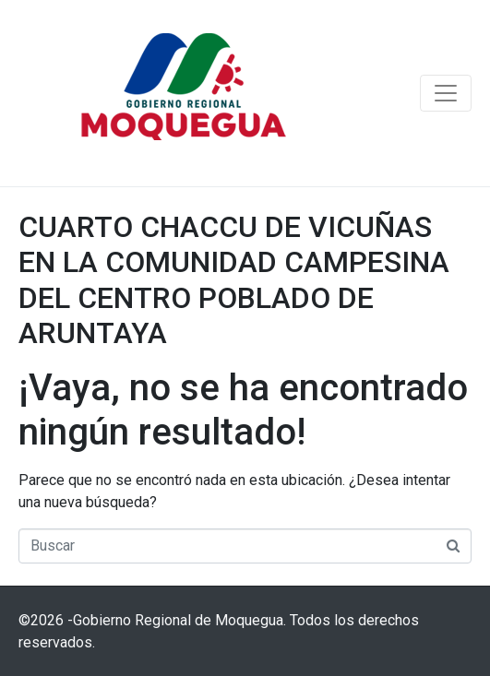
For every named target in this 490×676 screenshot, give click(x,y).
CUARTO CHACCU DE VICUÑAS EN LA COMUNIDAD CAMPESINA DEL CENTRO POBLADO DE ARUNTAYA (233, 279)
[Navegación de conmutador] (446, 93)
